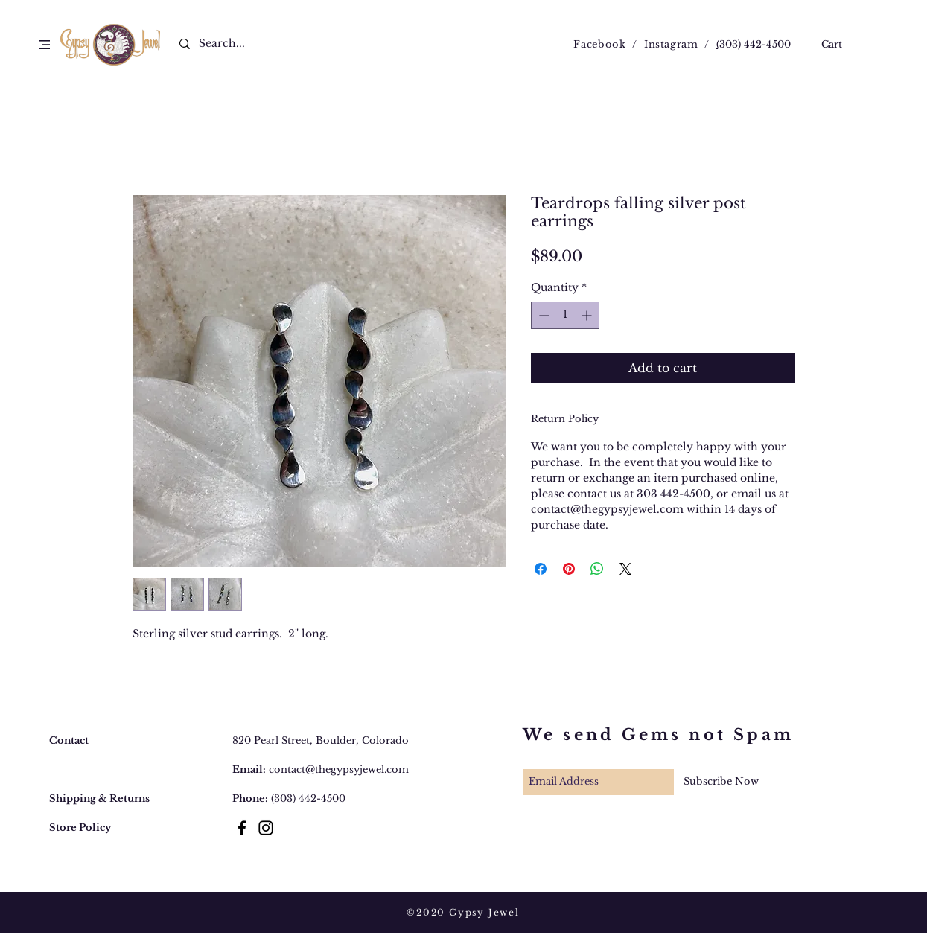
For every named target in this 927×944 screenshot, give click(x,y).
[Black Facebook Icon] (242, 828)
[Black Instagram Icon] (265, 828)
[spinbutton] (565, 315)
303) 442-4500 (755, 44)
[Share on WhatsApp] (597, 569)
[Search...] (231, 44)
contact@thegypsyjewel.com (339, 769)
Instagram (671, 44)
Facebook (599, 44)
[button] (44, 44)
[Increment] (588, 315)
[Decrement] (542, 315)
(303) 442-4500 (308, 798)
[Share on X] (625, 569)
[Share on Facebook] (540, 569)
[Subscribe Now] (721, 782)
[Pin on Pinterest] (569, 569)
